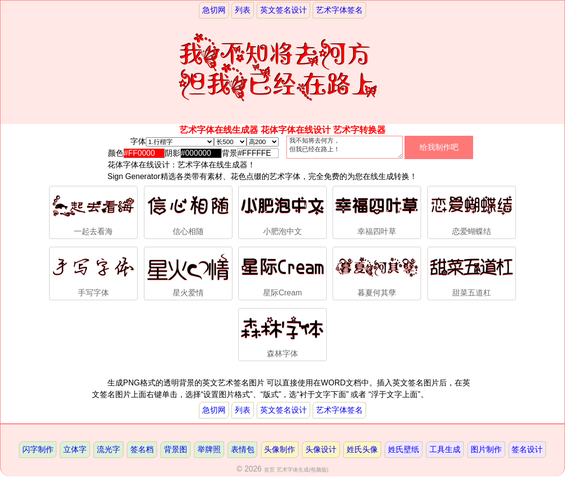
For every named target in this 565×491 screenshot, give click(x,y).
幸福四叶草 (377, 215)
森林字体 (282, 337)
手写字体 (93, 276)
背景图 (175, 453)
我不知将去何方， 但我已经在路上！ (344, 149)
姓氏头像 (362, 453)
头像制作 (279, 453)
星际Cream (282, 276)
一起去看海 (93, 215)
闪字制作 (37, 453)
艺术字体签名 (339, 10)
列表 (242, 10)
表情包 (242, 453)
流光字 (108, 453)
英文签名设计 (283, 10)
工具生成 (444, 453)
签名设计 (527, 453)
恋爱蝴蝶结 (471, 215)
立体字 (75, 453)
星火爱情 (188, 276)
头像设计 (320, 453)
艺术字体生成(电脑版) (302, 473)
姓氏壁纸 (403, 453)
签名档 (142, 453)
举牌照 (209, 453)
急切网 (214, 10)
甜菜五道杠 (471, 276)
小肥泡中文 (282, 215)
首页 (269, 473)
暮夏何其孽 (377, 276)
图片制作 (486, 453)
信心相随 (188, 215)
